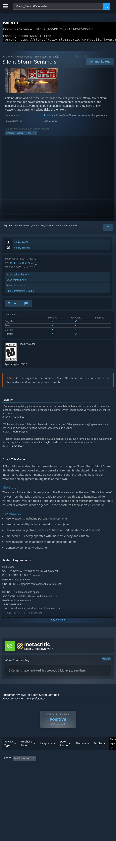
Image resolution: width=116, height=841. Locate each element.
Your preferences (36, 700)
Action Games (24, 59)
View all (106, 661)
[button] (16, 766)
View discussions (15, 287)
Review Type (8, 751)
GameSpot (18, 419)
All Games (8, 59)
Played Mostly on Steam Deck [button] (19, 771)
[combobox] (58, 6)
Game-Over (16, 448)
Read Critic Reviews (37, 651)
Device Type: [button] (10, 776)
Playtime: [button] (94, 766)
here (67, 673)
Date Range (64, 751)
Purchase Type (26, 751)
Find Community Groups (20, 293)
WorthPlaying (20, 433)
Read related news (16, 282)
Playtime (81, 751)
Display (98, 751)
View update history (17, 276)
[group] (58, 771)
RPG (29, 135)
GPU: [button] (87, 771)
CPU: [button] (74, 771)
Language (46, 751)
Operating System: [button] (53, 771)
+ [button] (35, 135)
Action (20, 135)
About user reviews (12, 700)
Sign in (7, 228)
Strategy (10, 135)
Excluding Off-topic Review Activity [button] (63, 766)
